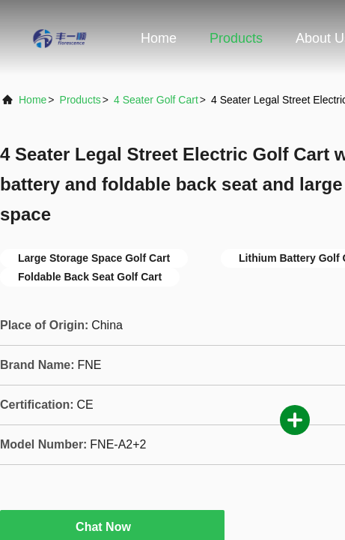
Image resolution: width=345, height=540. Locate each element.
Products (236, 38)
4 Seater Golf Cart (156, 100)
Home (159, 38)
